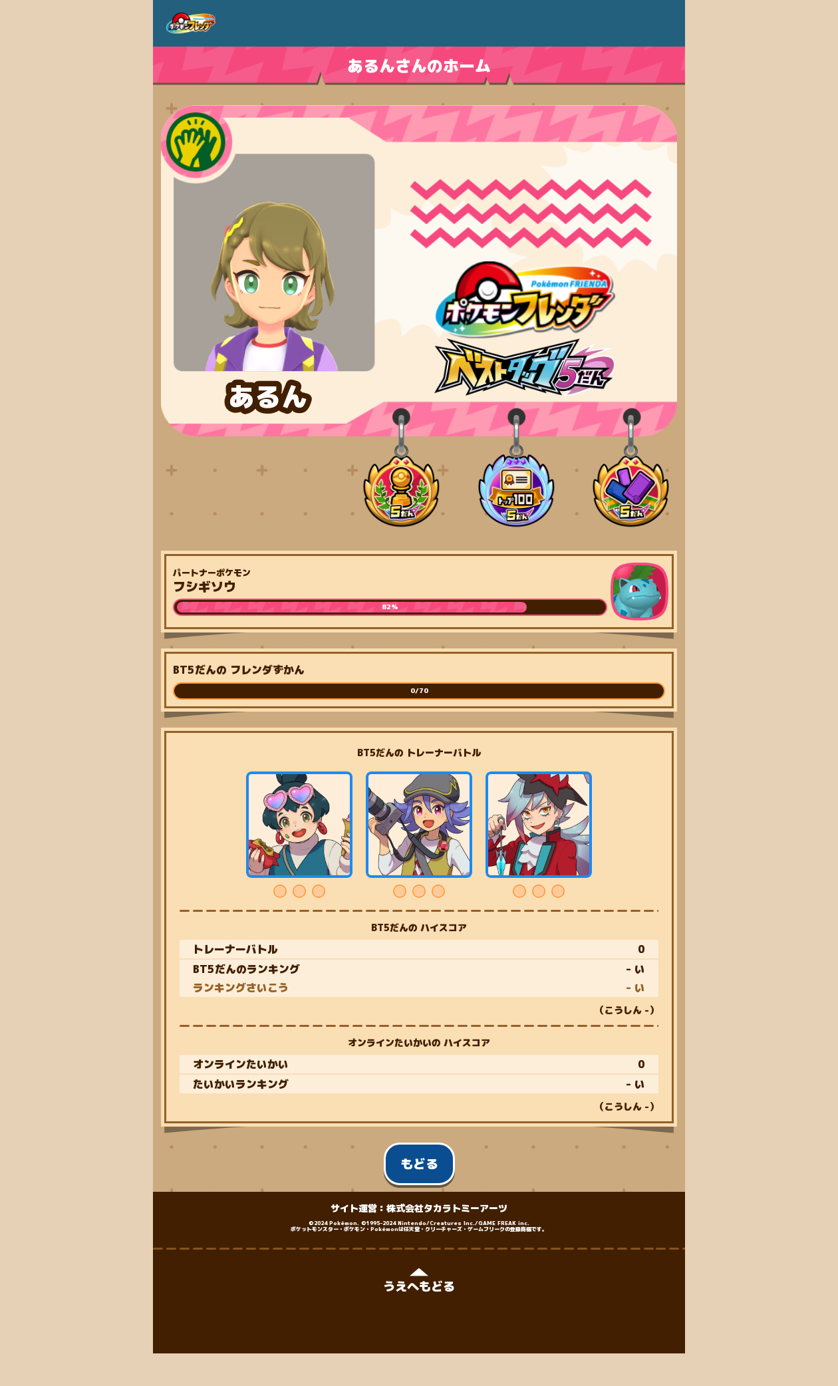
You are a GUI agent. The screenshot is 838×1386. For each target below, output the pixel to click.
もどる (419, 1164)
